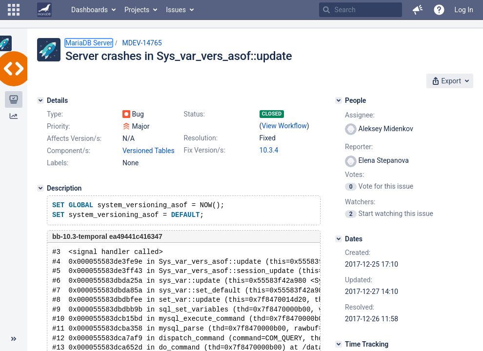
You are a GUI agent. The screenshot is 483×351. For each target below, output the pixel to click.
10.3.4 (269, 150)
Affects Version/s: (74, 138)
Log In (464, 10)
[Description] (40, 188)
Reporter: (359, 147)
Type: (55, 114)
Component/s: (68, 151)
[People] (338, 100)
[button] (13, 10)
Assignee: (360, 115)
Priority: (58, 126)
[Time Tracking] (338, 344)
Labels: (57, 163)
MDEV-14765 (141, 43)
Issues (176, 10)
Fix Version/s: (204, 150)
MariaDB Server (88, 43)
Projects (136, 10)
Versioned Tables (148, 151)
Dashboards (89, 10)
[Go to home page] (44, 10)
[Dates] (338, 238)
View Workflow (284, 126)
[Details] (40, 100)
